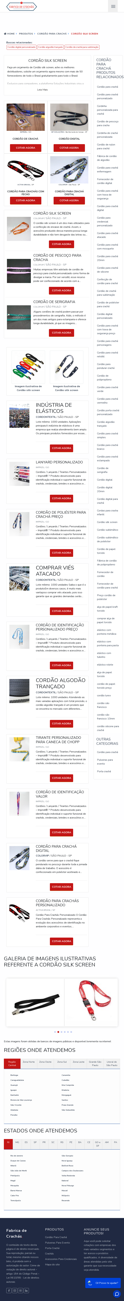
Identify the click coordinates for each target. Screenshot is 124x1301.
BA (79, 1142)
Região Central (12, 1063)
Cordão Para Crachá (56, 1237)
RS (62, 1142)
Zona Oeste (45, 1061)
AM (106, 1142)
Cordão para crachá (107, 87)
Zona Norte (29, 1061)
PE (71, 1142)
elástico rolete (105, 664)
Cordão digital (104, 480)
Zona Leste (78, 1061)
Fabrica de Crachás (16, 1233)
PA (115, 1142)
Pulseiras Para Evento (57, 1242)
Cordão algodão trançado (50, 47)
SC (53, 1142)
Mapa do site (52, 1264)
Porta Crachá (52, 1248)
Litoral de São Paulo (111, 1063)
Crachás (49, 1253)
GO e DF (97, 1144)
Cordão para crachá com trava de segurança (107, 194)
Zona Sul (62, 1061)
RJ (8, 1142)
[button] (54, 1031)
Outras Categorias (107, 741)
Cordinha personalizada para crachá (107, 110)
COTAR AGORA (25, 148)
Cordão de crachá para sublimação (81, 47)
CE (88, 1142)
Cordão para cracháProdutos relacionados (110, 68)
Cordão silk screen (107, 522)
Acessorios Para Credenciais (61, 1259)
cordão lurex (104, 695)
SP (35, 1142)
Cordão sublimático (107, 530)
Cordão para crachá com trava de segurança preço (107, 329)
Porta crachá (104, 771)
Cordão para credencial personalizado (105, 221)
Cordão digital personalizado (22, 47)
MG (17, 1142)
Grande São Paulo (95, 1063)
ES (26, 1142)
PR (44, 1142)
